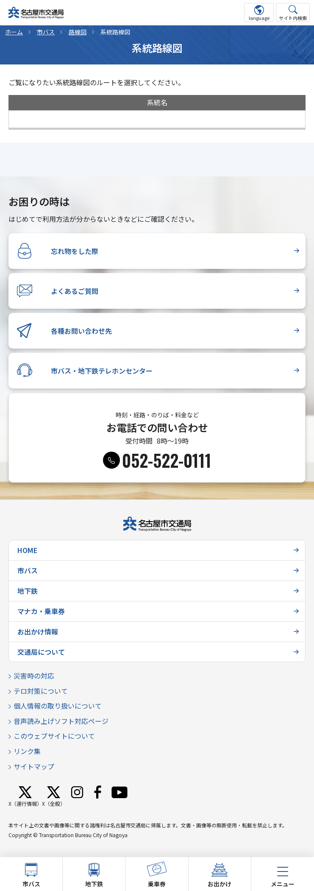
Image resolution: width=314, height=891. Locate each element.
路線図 (77, 32)
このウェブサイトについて (54, 736)
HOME (27, 550)
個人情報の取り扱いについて (58, 706)
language (259, 17)
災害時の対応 (34, 675)
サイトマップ (34, 766)
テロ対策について (41, 691)
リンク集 (27, 751)
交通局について (41, 652)
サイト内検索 (293, 17)
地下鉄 (27, 591)
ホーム (14, 32)
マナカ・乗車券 (41, 611)
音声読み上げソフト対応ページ (61, 721)
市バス (46, 32)
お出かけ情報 (37, 631)
